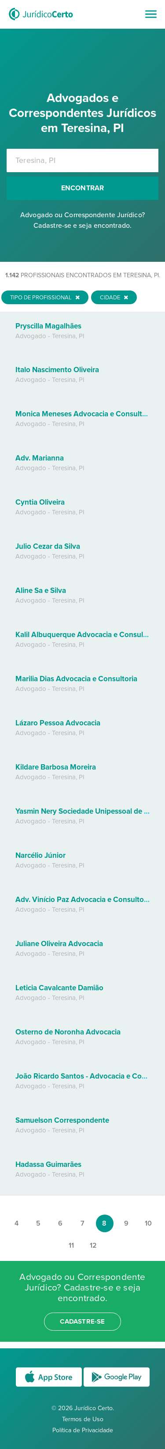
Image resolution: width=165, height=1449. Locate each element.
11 (71, 1245)
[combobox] (82, 160)
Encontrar (82, 188)
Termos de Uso (82, 1419)
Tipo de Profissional (45, 297)
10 (148, 1223)
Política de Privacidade (82, 1430)
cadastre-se (82, 1321)
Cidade (114, 297)
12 (93, 1245)
